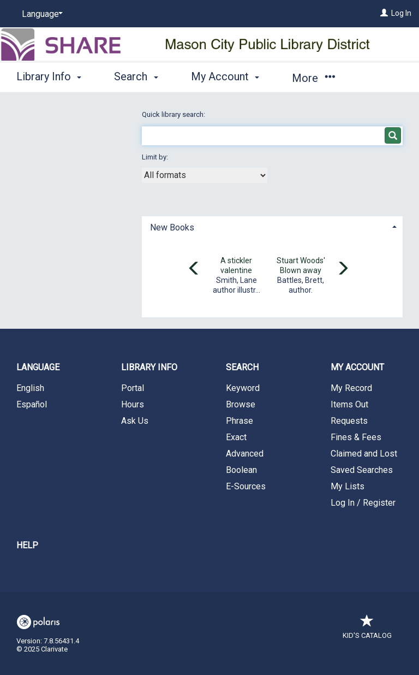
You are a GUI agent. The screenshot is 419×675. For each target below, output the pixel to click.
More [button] (313, 78)
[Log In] (384, 13)
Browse (240, 404)
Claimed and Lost (364, 453)
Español (31, 404)
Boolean (241, 470)
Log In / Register (363, 503)
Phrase (239, 421)
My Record (351, 388)
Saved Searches (362, 470)
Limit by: (156, 157)
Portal (132, 388)
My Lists (347, 486)
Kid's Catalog (367, 630)
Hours (132, 404)
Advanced (245, 453)
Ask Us (134, 421)
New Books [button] (172, 227)
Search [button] (136, 76)
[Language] (40, 14)
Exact (236, 437)
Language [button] (37, 367)
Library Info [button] (48, 76)
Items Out (349, 404)
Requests (349, 421)
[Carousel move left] (194, 269)
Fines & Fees (356, 437)
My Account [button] (225, 76)
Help (27, 545)
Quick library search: (174, 114)
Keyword (243, 388)
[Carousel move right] (342, 269)
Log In (401, 13)
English (30, 388)
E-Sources (246, 486)
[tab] (272, 226)
